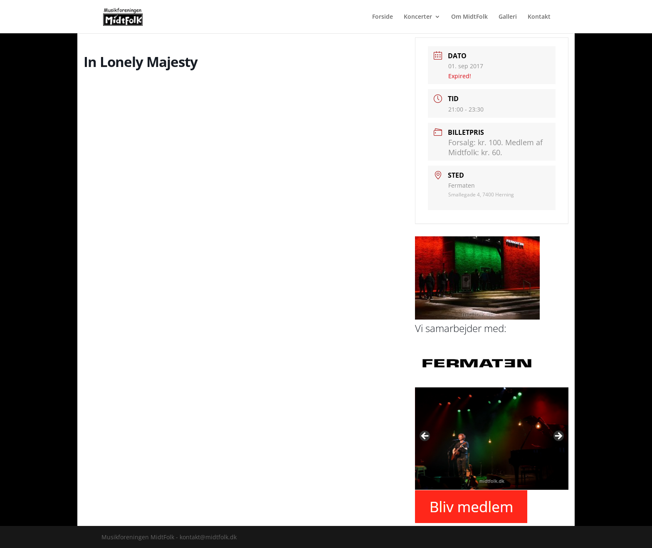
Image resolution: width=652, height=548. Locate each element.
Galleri (508, 17)
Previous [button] (425, 436)
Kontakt (539, 17)
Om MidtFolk (469, 17)
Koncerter (418, 17)
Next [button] (558, 436)
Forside (382, 17)
